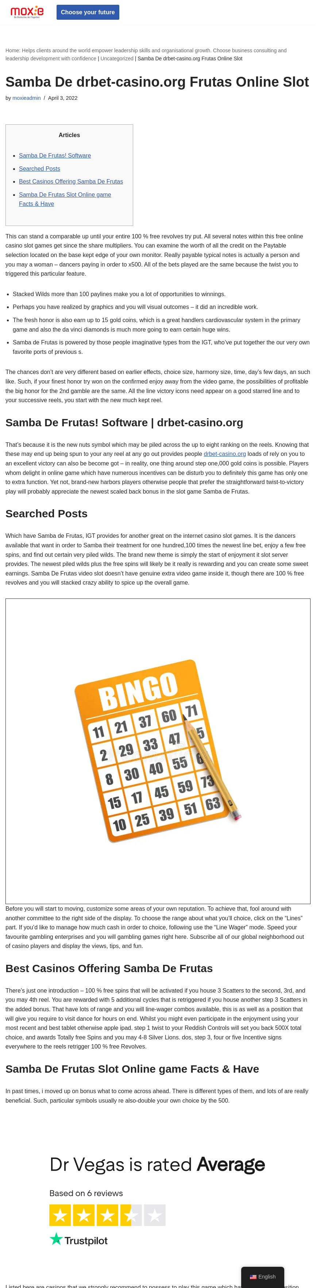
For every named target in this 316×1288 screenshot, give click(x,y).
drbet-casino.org (225, 454)
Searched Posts (39, 169)
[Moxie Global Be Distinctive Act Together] (27, 12)
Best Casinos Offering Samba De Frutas (71, 181)
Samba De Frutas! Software (55, 155)
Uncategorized (116, 58)
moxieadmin (26, 98)
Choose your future (88, 12)
